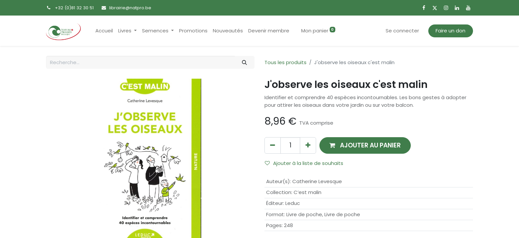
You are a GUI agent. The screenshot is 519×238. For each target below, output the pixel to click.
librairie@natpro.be (130, 8)
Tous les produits (285, 62)
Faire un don (450, 30)
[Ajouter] (308, 145)
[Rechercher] (245, 62)
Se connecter (402, 30)
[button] (365, 145)
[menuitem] (104, 30)
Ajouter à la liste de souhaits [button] (304, 163)
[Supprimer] (272, 145)
